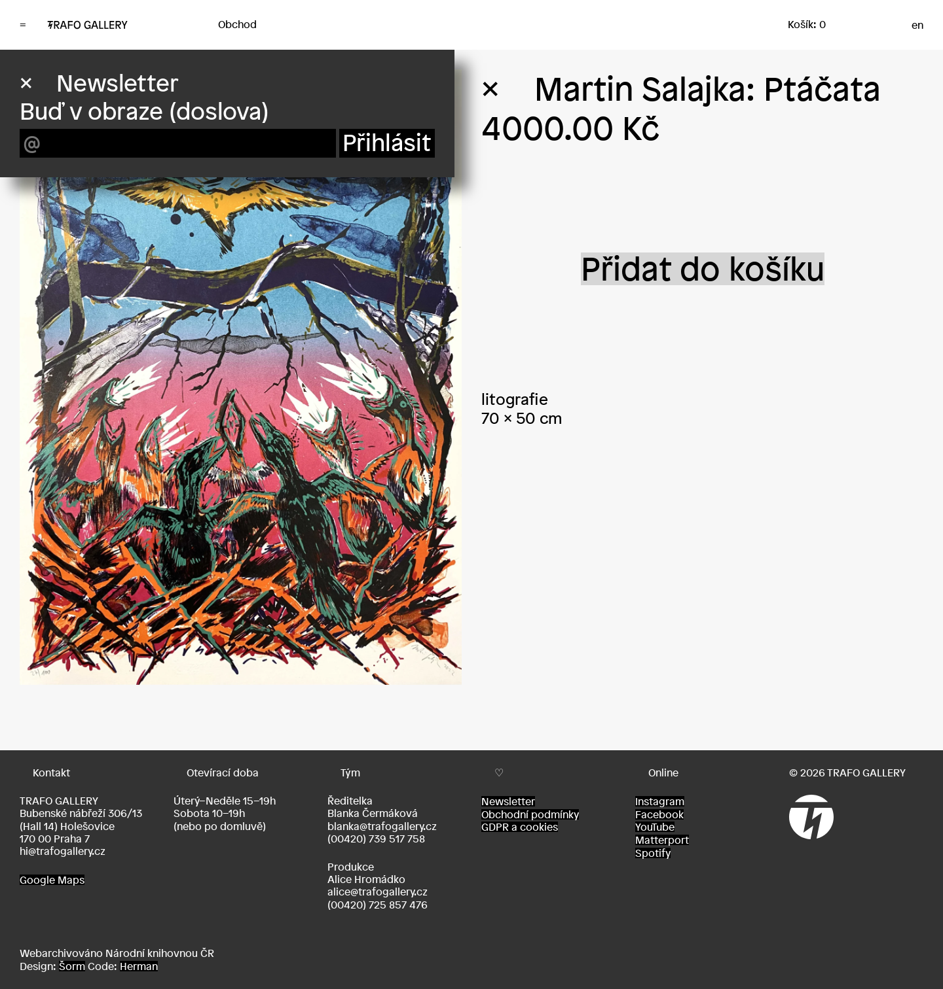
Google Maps (52, 880)
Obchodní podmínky (530, 814)
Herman (139, 966)
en (917, 25)
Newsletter (508, 801)
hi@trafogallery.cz (62, 851)
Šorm (72, 966)
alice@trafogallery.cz (377, 891)
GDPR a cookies (519, 827)
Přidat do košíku (702, 268)
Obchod (237, 24)
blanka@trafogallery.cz (382, 826)
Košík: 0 (807, 24)
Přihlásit (387, 143)
